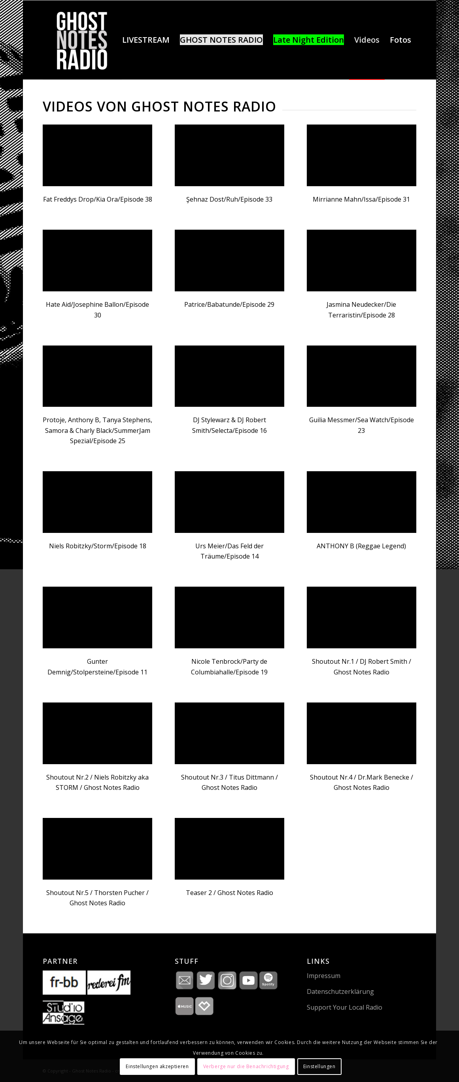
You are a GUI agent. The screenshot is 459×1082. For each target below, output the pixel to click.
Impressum (323, 975)
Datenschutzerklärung (340, 991)
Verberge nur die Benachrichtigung (246, 1066)
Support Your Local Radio (344, 1007)
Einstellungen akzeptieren (157, 1066)
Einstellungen (319, 1066)
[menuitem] (146, 39)
